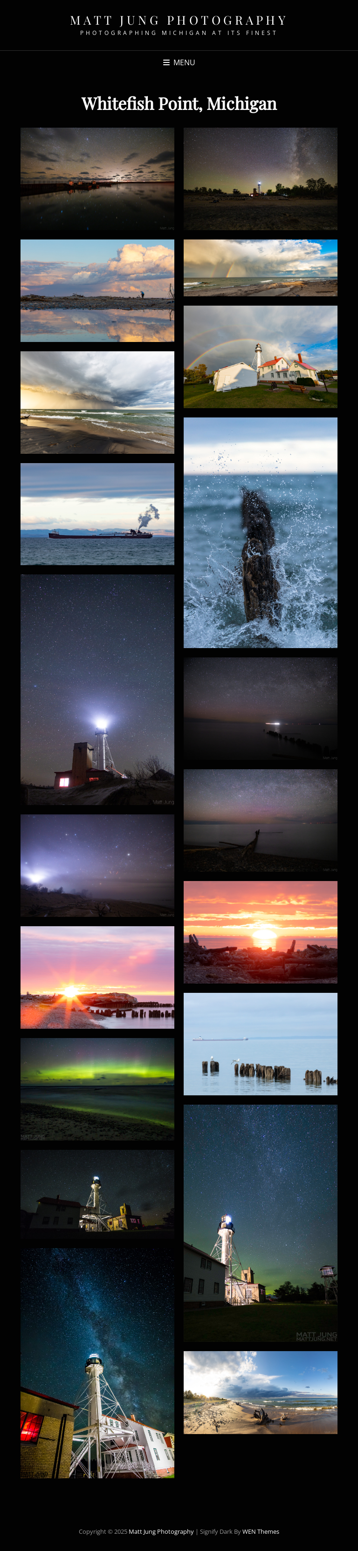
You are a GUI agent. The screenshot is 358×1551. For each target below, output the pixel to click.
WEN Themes (260, 1531)
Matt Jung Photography (179, 20)
